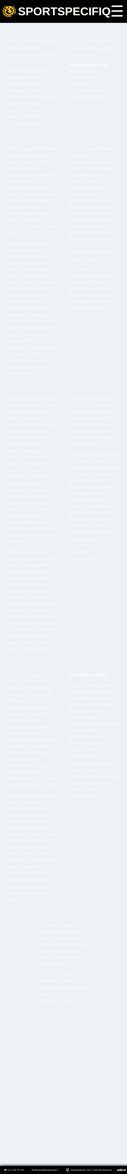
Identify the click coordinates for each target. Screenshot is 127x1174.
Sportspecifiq (55, 11)
